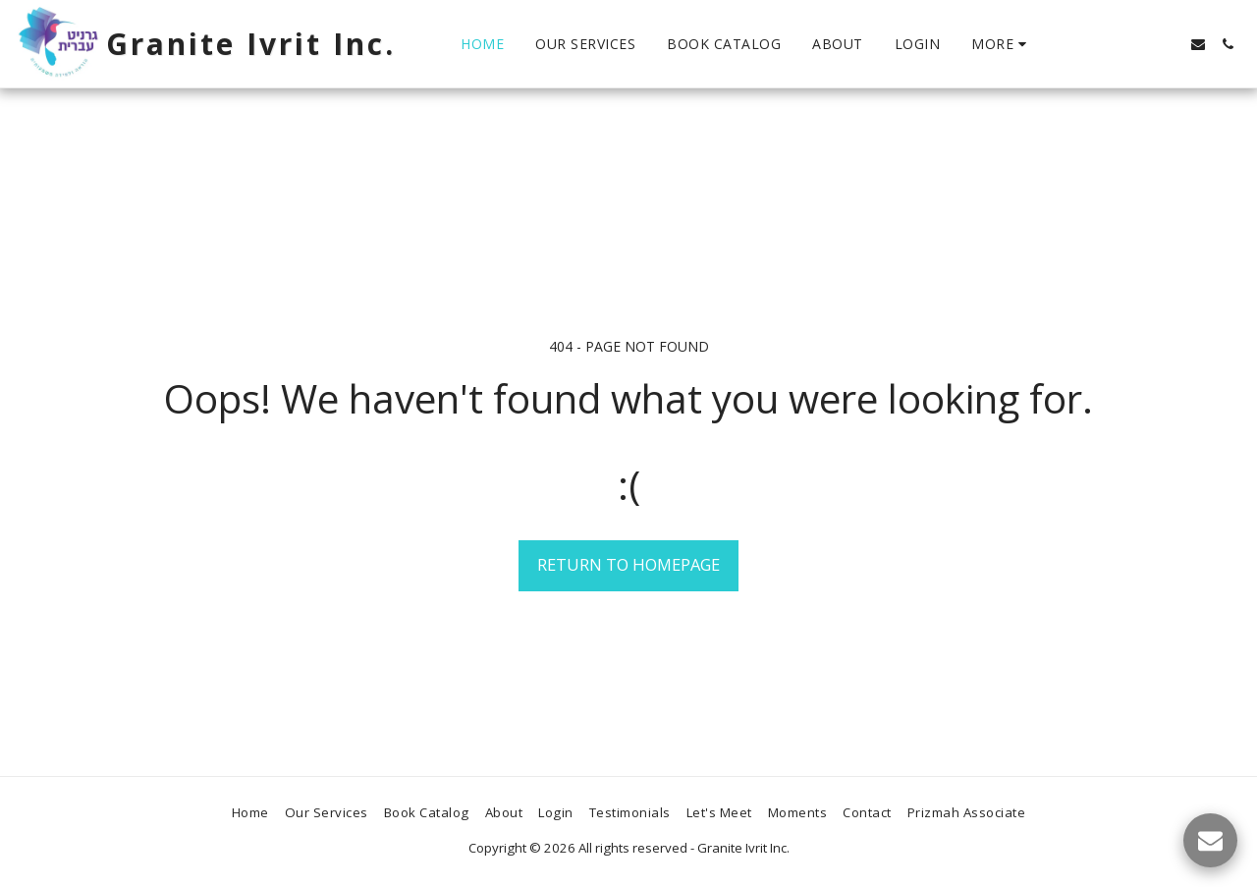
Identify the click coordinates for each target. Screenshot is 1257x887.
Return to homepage (628, 564)
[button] (1198, 44)
